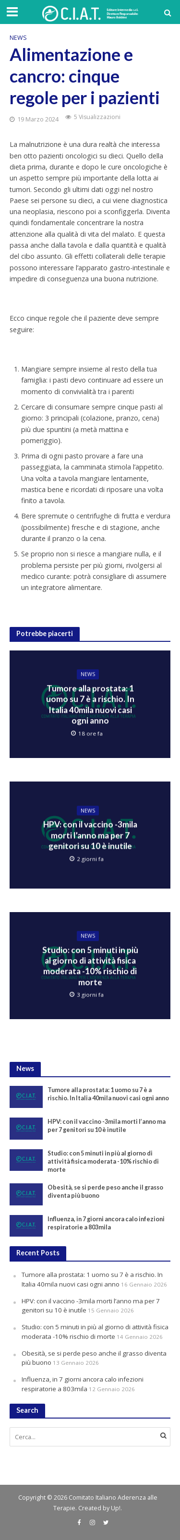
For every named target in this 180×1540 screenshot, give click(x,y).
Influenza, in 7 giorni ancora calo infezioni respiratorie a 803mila (106, 1223)
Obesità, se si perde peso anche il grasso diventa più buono (105, 1191)
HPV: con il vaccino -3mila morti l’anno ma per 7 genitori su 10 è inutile (90, 835)
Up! (115, 1508)
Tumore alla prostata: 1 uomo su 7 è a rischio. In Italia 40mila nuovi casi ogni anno (90, 704)
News (18, 38)
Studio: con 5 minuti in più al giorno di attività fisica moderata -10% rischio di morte (90, 966)
